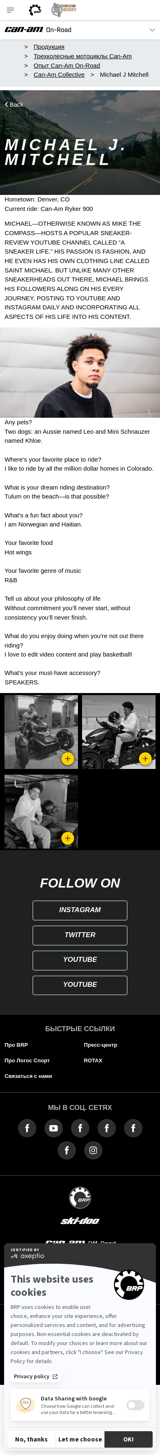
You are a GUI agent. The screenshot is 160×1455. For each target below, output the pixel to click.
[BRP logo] (35, 10)
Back (17, 104)
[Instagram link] (93, 1150)
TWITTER (79, 935)
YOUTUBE (80, 959)
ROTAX (93, 1060)
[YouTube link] (53, 1128)
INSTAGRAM (80, 910)
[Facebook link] (27, 1128)
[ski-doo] (80, 1221)
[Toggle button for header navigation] (11, 10)
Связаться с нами (28, 1076)
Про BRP (16, 1045)
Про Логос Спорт (27, 1060)
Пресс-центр (100, 1045)
